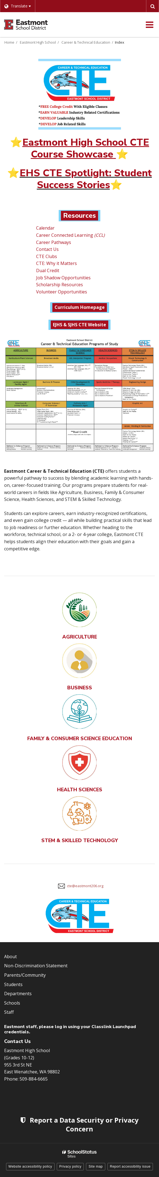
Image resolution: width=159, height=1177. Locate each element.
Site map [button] (95, 1166)
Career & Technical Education (85, 42)
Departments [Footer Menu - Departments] (18, 994)
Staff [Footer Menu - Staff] (9, 1012)
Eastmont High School (38, 42)
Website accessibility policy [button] (30, 1166)
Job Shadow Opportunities (63, 278)
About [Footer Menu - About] (10, 956)
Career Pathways (53, 242)
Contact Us (47, 249)
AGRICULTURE (79, 637)
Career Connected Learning (70, 235)
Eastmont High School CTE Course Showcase (85, 148)
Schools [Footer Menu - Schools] (12, 1003)
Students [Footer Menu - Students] (13, 984)
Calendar (45, 228)
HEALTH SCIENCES (79, 789)
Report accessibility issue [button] (130, 1166)
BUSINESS (79, 687)
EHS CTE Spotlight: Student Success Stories (86, 179)
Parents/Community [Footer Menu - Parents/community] (25, 975)
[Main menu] (149, 24)
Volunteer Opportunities (61, 292)
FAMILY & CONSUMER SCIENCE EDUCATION (79, 738)
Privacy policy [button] (70, 1166)
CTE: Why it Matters (56, 263)
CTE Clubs (46, 256)
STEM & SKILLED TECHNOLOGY (79, 840)
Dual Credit (48, 270)
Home (9, 42)
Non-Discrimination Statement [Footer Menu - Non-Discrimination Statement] (36, 966)
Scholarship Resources (59, 285)
